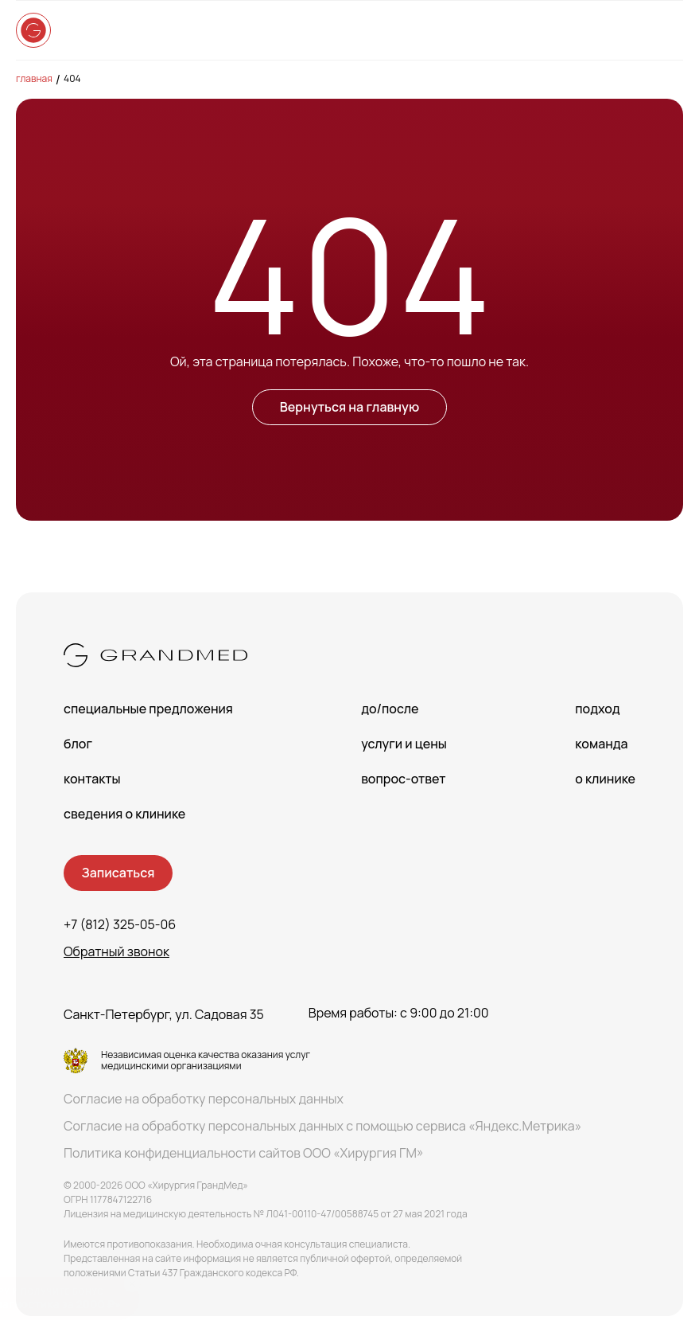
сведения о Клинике (124, 813)
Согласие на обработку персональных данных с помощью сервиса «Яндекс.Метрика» (322, 1126)
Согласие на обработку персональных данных (204, 1098)
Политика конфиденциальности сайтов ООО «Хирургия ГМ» (244, 1153)
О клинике (605, 778)
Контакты (92, 778)
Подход (597, 708)
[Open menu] (667, 30)
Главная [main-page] (34, 78)
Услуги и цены (404, 743)
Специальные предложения (148, 708)
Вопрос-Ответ (403, 778)
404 (72, 78)
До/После (389, 708)
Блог (78, 743)
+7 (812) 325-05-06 (120, 924)
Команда (601, 743)
